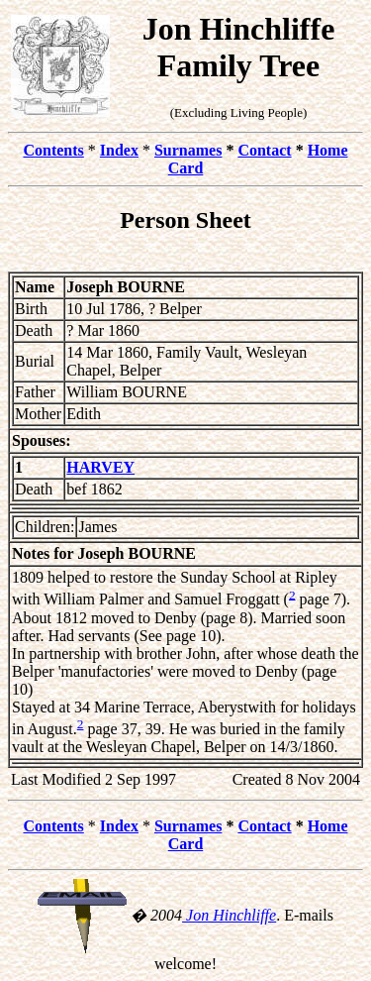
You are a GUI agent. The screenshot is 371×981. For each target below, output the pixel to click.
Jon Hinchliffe (229, 915)
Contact (264, 150)
